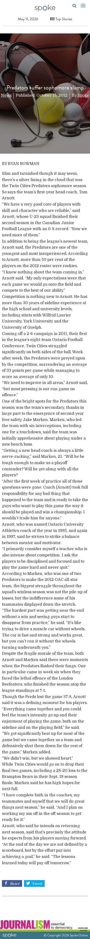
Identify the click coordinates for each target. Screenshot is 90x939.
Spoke (83, 95)
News (6, 95)
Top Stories (61, 19)
